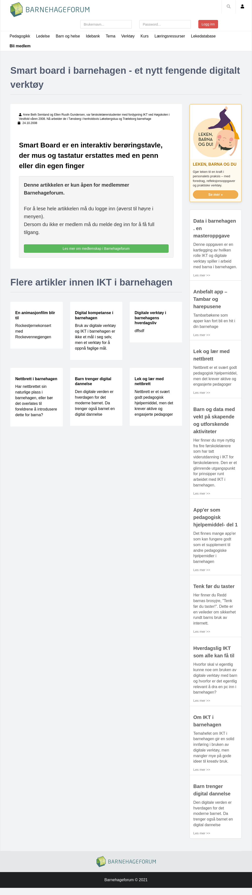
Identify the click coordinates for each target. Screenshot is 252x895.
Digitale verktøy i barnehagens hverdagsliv (150, 318)
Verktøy (128, 36)
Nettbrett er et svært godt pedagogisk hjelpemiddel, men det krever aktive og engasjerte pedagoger (154, 403)
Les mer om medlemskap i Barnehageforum (96, 249)
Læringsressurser (170, 36)
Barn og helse (68, 36)
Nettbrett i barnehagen (36, 379)
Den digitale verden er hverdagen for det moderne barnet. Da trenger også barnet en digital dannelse (95, 403)
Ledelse (43, 36)
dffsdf (139, 331)
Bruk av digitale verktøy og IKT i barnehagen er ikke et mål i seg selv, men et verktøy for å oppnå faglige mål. (95, 337)
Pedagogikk (20, 36)
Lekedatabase (203, 36)
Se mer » (215, 195)
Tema (110, 36)
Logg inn (208, 24)
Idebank (93, 36)
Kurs (145, 36)
